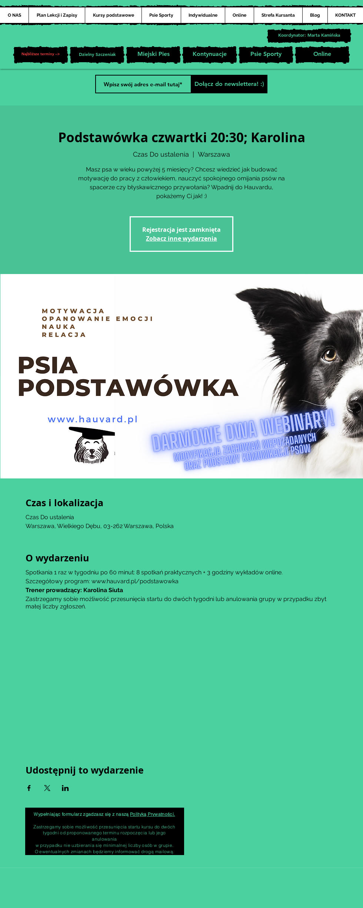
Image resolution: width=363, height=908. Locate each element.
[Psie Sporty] (266, 55)
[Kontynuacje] (209, 55)
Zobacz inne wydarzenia (181, 238)
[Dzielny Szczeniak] (97, 55)
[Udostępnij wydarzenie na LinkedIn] (65, 788)
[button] (40, 54)
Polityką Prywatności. (152, 814)
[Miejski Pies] (153, 55)
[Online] (322, 55)
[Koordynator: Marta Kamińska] (309, 35)
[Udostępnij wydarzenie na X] (47, 788)
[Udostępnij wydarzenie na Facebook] (29, 788)
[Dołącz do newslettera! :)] (229, 84)
